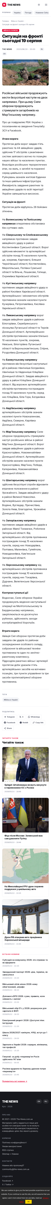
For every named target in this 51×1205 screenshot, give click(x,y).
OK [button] (28, 1202)
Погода (28, 13)
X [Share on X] (21, 717)
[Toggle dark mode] (39, 4)
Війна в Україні (17, 21)
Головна (5, 21)
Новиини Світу (42, 13)
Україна (17, 13)
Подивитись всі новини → (14, 1081)
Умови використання (12, 1146)
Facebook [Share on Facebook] (9, 723)
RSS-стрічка (8, 1150)
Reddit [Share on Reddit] (24, 723)
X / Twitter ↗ (7, 1184)
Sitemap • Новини (10, 1154)
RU (42, 49)
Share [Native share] (8, 728)
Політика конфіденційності (14, 1142)
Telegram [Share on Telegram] (9, 717)
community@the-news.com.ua (15, 1169)
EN (4, 54)
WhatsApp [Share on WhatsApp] (34, 717)
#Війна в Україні (11, 700)
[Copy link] (38, 722)
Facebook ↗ (7, 1181)
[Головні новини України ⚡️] (11, 5)
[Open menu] (46, 4)
